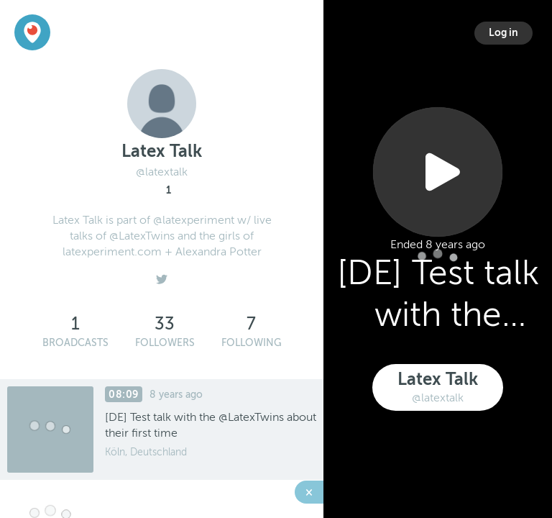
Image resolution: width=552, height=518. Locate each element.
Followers (165, 342)
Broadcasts (75, 342)
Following (251, 342)
